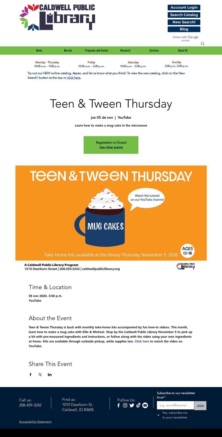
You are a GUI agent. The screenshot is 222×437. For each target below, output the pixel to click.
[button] (68, 50)
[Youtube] (145, 405)
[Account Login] (184, 7)
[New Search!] (184, 22)
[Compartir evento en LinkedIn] (50, 374)
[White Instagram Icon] (125, 405)
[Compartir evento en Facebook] (30, 374)
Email (161, 398)
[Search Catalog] (184, 15)
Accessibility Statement (35, 421)
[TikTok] (138, 405)
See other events (111, 147)
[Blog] (184, 29)
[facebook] (118, 405)
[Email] (174, 405)
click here (73, 78)
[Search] (203, 44)
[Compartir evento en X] (40, 374)
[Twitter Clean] (132, 405)
